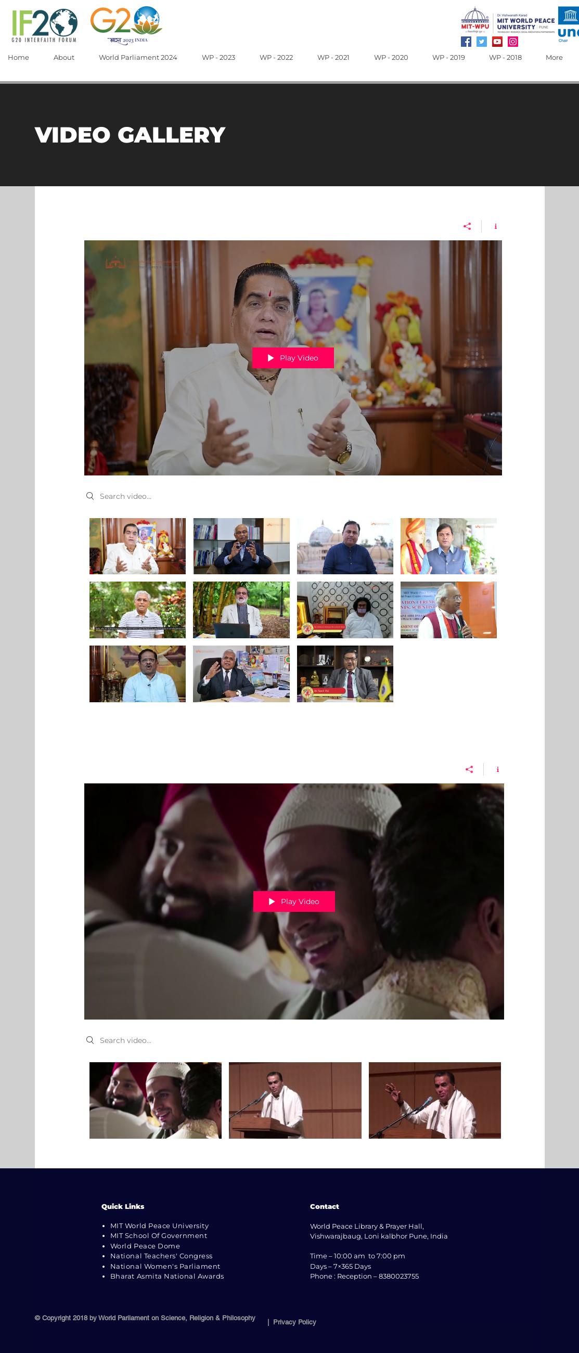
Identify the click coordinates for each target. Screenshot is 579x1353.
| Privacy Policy (289, 1322)
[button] (68, 57)
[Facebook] (466, 41)
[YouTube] (497, 41)
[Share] (467, 226)
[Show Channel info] (492, 226)
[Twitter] (482, 41)
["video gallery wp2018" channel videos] (293, 612)
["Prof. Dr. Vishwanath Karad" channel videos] (294, 1107)
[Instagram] (513, 41)
